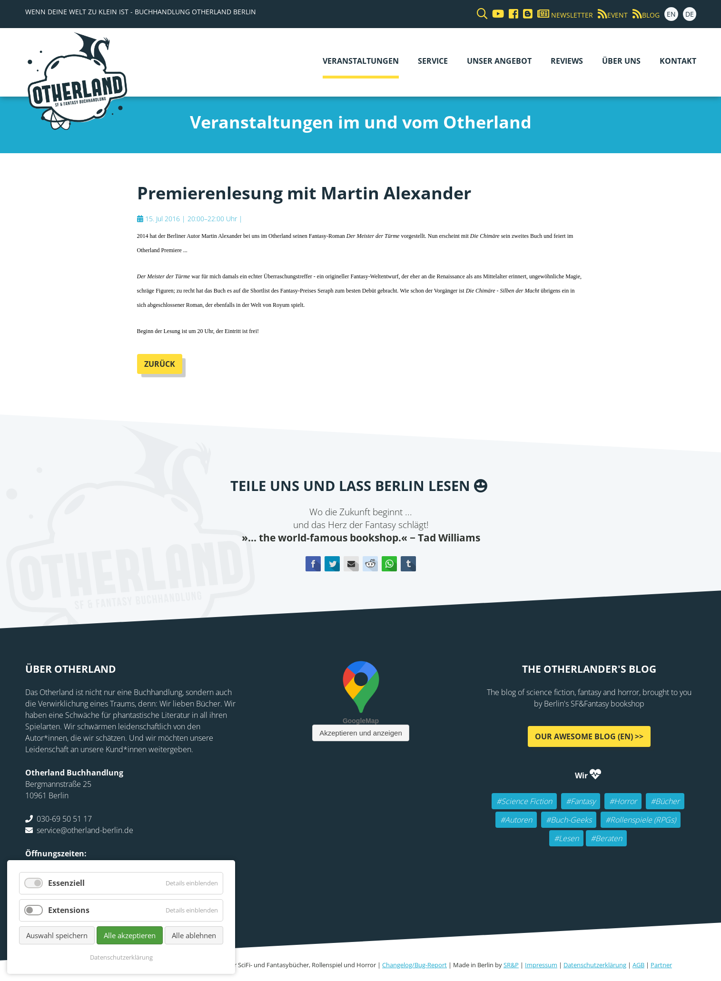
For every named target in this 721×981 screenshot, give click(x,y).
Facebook (313, 563)
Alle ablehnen (194, 935)
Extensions (68, 910)
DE (689, 14)
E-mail (351, 563)
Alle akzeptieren (130, 935)
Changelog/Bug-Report (414, 965)
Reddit (370, 563)
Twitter (332, 563)
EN (671, 14)
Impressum (541, 965)
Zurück (159, 364)
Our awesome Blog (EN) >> (589, 736)
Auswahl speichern (57, 935)
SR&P (511, 965)
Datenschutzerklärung (594, 965)
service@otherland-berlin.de (85, 830)
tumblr (408, 563)
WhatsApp (389, 563)
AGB (638, 965)
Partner (661, 965)
